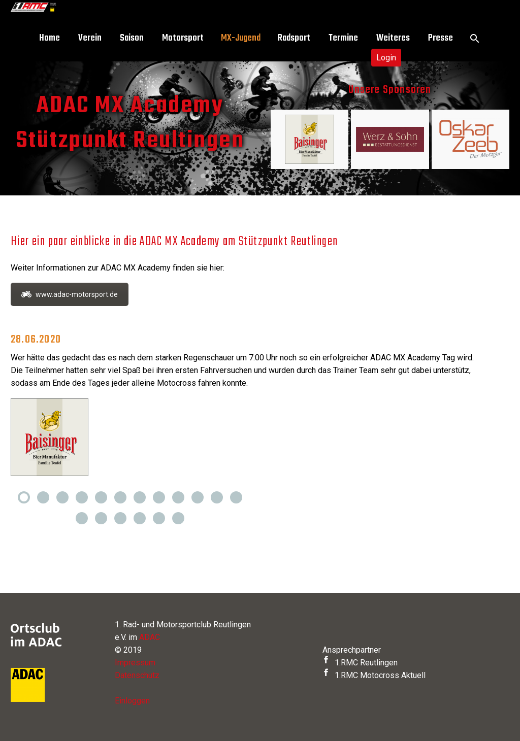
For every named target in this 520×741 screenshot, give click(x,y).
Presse (440, 38)
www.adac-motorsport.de (69, 294)
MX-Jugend (241, 38)
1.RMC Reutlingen (360, 662)
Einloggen (132, 700)
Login (386, 57)
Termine (343, 38)
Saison (132, 38)
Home (49, 38)
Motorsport (183, 38)
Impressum (135, 662)
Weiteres (393, 38)
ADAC (149, 637)
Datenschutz (137, 675)
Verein (90, 38)
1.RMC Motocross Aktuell (374, 675)
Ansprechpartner (351, 650)
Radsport (294, 38)
